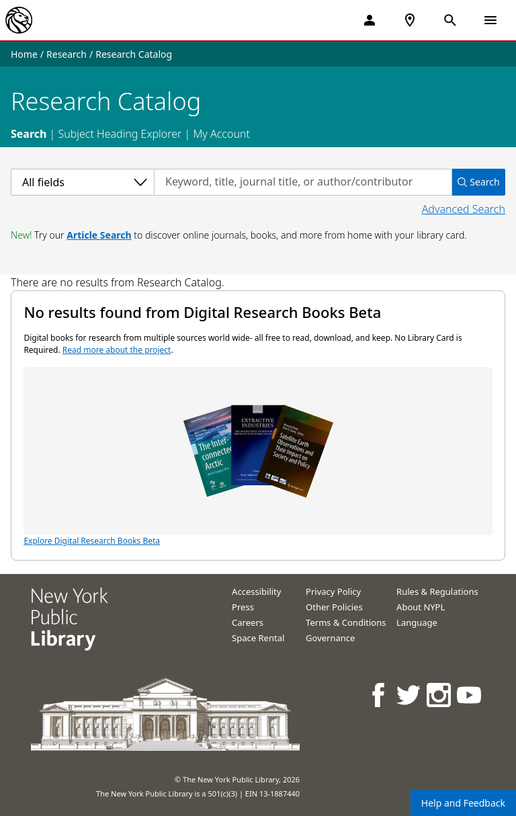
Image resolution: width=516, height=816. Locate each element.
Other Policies (334, 607)
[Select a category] (82, 182)
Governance (330, 638)
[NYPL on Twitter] (409, 695)
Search (28, 133)
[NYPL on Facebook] (379, 695)
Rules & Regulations (437, 591)
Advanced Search (463, 209)
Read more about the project (116, 350)
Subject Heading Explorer (119, 133)
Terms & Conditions (346, 622)
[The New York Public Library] (18, 20)
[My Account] (369, 20)
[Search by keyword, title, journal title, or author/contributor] (303, 182)
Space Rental (258, 638)
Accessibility (256, 591)
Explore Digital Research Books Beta (258, 456)
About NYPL (420, 607)
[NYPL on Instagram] (440, 695)
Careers (247, 622)
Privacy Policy (333, 591)
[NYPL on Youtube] (470, 695)
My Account (221, 133)
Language (416, 622)
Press (243, 607)
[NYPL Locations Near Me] (410, 20)
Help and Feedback (463, 803)
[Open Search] (450, 20)
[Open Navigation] (490, 20)
